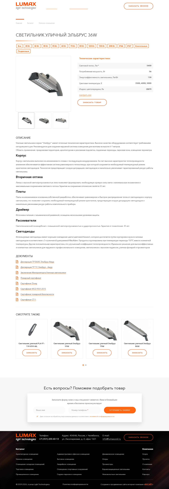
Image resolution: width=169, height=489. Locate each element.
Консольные (141, 46)
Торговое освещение (25, 469)
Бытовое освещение (65, 459)
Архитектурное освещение (27, 454)
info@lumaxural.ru (79, 7)
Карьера (105, 15)
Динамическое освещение (113, 454)
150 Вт (102, 46)
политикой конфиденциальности (102, 416)
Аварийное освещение (66, 464)
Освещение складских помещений (30, 464)
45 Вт (54, 46)
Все (19, 46)
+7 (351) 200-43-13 (106, 7)
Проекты (67, 15)
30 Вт (27, 46)
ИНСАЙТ (148, 484)
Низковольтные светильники (113, 474)
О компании (81, 15)
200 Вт (112, 46)
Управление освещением (39, 15)
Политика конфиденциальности (75, 484)
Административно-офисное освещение (73, 454)
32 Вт (36, 46)
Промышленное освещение (27, 474)
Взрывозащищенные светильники (116, 469)
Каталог (20, 15)
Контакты (94, 15)
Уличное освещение (47, 23)
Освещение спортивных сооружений (72, 469)
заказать (31, 353)
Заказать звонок (138, 6)
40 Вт (45, 46)
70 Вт (72, 46)
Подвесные (23, 51)
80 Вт (81, 46)
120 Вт (91, 46)
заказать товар (92, 102)
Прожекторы (107, 464)
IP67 (129, 46)
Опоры (105, 459)
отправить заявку (119, 410)
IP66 (121, 46)
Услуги (57, 15)
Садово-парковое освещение (69, 474)
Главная (19, 23)
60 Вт (63, 46)
